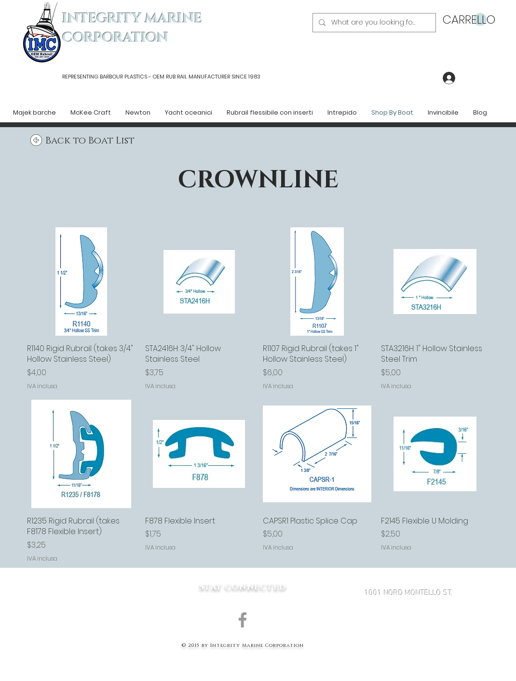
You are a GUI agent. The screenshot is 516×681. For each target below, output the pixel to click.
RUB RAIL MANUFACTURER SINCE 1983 (212, 76)
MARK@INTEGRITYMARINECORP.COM (408, 644)
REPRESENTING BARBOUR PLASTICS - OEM (113, 76)
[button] (465, 19)
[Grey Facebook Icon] (242, 620)
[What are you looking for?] (373, 22)
